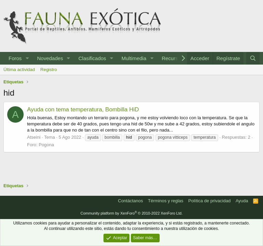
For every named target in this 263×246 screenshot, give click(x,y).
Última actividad (19, 69)
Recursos (172, 58)
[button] (27, 58)
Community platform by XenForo (131, 213)
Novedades (50, 58)
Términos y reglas (165, 200)
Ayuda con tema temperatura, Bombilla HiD (83, 109)
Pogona (46, 144)
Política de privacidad (209, 200)
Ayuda (242, 200)
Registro (48, 69)
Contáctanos (130, 200)
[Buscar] (253, 58)
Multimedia (134, 58)
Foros (15, 58)
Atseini (33, 137)
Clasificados (92, 58)
